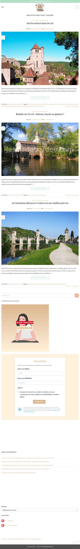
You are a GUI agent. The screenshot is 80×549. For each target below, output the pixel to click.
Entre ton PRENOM (24, 378)
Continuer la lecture (40, 98)
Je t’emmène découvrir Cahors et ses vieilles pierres (40, 203)
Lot (74, 104)
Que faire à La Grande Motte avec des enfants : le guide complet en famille (25, 461)
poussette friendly (53, 284)
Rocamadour (17, 106)
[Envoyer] (77, 295)
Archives (4, 506)
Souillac (43, 106)
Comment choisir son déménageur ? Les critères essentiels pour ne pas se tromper (27, 458)
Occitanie (40, 20)
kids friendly (35, 284)
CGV (27, 539)
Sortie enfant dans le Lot (40, 23)
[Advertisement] (40, 435)
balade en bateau (32, 195)
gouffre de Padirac (57, 104)
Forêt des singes (47, 104)
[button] (2, 7)
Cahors (29, 104)
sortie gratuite (62, 284)
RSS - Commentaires (9, 525)
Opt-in (20, 388)
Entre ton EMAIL (23, 369)
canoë (42, 195)
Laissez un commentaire (72, 106)
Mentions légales (35, 539)
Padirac (12, 106)
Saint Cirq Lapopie (35, 106)
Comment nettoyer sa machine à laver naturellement (18, 472)
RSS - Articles (7, 521)
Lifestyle (34, 20)
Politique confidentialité (16, 539)
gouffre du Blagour (67, 104)
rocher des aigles (25, 106)
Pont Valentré (44, 284)
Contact (4, 539)
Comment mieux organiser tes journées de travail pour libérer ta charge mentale (27, 465)
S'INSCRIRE (39, 402)
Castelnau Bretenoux (37, 104)
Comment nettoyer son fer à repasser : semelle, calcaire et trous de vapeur (25, 469)
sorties (46, 20)
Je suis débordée (49, 28)
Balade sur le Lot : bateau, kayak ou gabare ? (40, 114)
